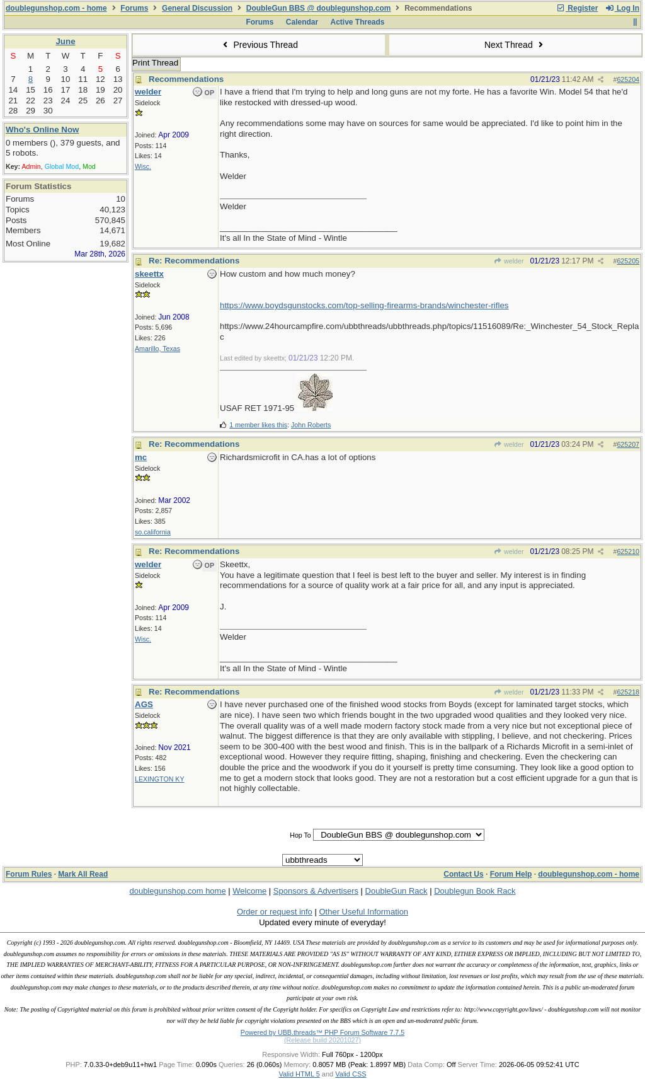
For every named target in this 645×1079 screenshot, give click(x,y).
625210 (628, 551)
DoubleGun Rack (396, 891)
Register (577, 8)
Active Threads (358, 22)
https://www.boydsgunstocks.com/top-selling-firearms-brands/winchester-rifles (364, 305)
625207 (628, 444)
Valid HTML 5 (298, 1074)
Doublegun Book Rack (474, 891)
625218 (628, 692)
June (65, 41)
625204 (628, 79)
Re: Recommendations (194, 260)
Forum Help (511, 874)
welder (509, 261)
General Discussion (197, 8)
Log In (622, 8)
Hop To (300, 835)
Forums (134, 8)
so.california (153, 532)
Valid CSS (350, 1074)
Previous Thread (259, 45)
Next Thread (515, 45)
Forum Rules (29, 874)
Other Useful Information (363, 911)
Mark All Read (83, 874)
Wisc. (143, 166)
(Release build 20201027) (322, 1040)
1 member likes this (258, 425)
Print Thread (155, 62)
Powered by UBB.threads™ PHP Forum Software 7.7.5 (322, 1032)
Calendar (302, 22)
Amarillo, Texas (157, 348)
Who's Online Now (42, 129)
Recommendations (186, 79)
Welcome (249, 891)
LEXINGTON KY (160, 779)
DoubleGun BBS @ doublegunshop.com (318, 8)
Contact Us (463, 874)
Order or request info (274, 911)
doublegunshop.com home (177, 891)
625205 (628, 261)
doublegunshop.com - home (56, 8)
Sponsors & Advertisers (315, 891)
